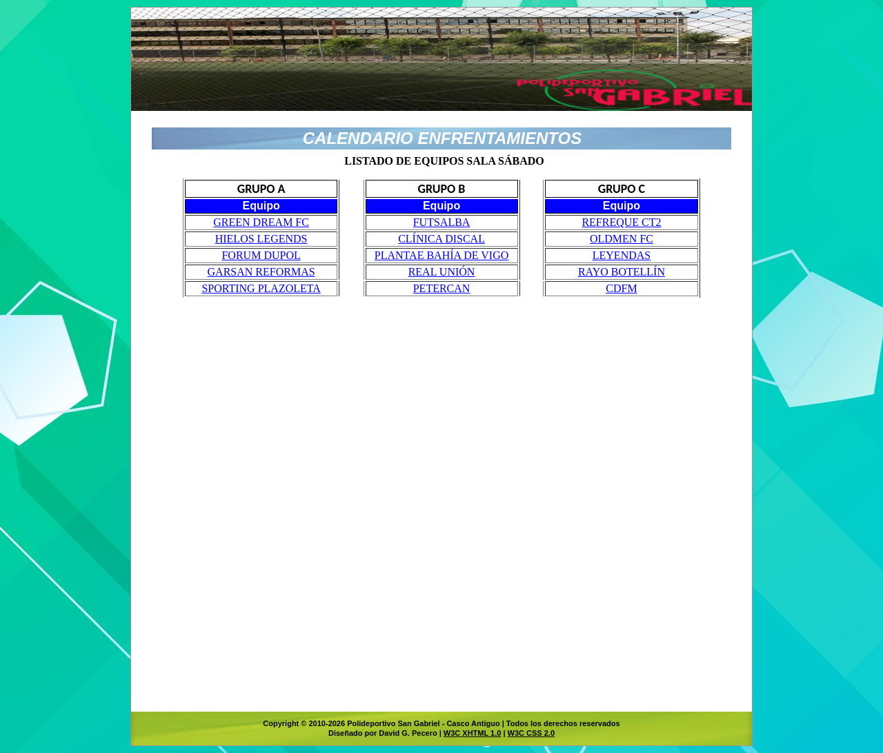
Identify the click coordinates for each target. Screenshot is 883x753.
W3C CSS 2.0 (531, 733)
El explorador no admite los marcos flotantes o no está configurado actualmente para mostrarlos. (441, 425)
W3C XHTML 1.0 (473, 733)
